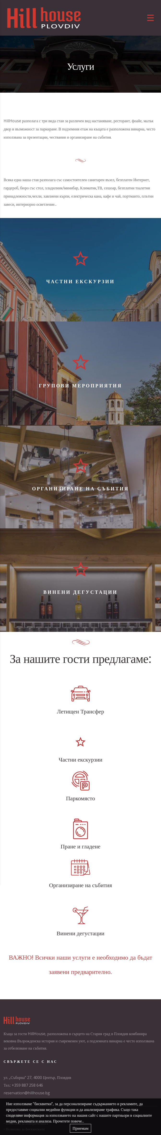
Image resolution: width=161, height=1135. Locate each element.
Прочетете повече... (68, 1121)
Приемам (80, 1128)
